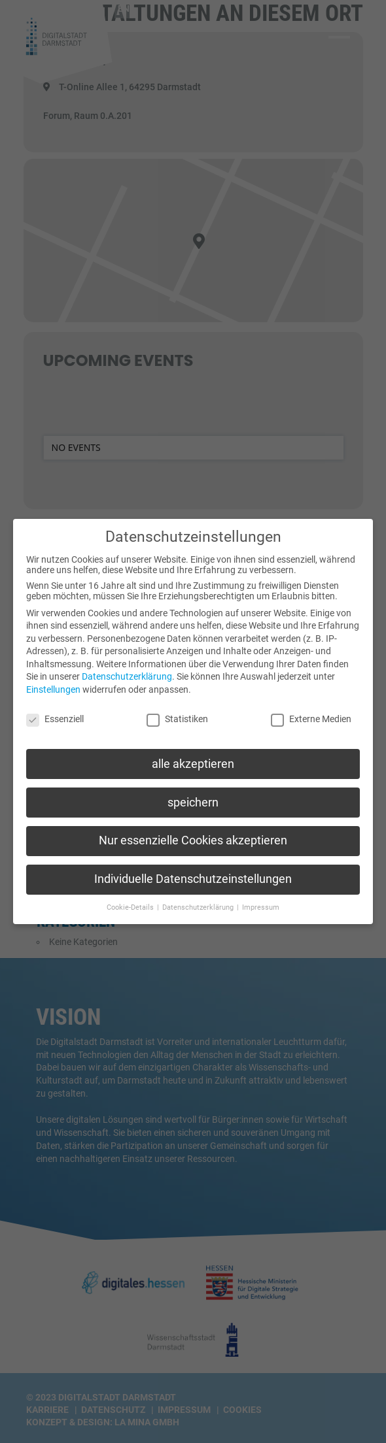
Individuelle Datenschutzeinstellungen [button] (193, 872)
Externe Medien (311, 712)
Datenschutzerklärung (127, 670)
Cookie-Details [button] (131, 901)
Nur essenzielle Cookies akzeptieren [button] (193, 833)
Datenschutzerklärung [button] (199, 901)
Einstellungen (53, 683)
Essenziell (55, 712)
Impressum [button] (260, 901)
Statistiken (177, 712)
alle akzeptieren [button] (193, 756)
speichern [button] (193, 795)
